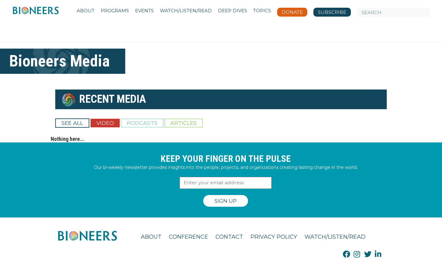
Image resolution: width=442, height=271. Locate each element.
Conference (188, 236)
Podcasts (142, 123)
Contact (229, 236)
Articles (183, 123)
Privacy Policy (273, 236)
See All (72, 123)
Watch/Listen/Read (335, 236)
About (151, 236)
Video (105, 123)
